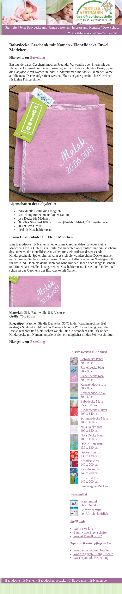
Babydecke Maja (91, 401)
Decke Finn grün (91, 444)
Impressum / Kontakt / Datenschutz (95, 27)
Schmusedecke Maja (94, 418)
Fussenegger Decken (94, 486)
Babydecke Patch (91, 359)
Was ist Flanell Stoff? (87, 536)
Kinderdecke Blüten (93, 410)
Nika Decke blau (91, 435)
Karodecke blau (90, 469)
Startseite (11, 27)
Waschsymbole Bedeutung (91, 557)
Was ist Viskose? (84, 528)
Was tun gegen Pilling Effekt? (93, 554)
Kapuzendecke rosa (93, 384)
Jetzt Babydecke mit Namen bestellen (45, 27)
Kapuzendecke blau (93, 393)
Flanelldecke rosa (92, 376)
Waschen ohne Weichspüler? (92, 550)
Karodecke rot (89, 461)
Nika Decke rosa (91, 427)
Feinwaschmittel (91, 510)
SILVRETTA (89, 478)
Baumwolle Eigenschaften (90, 532)
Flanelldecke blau (92, 367)
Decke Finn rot (90, 452)
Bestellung (37, 57)
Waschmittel (88, 501)
